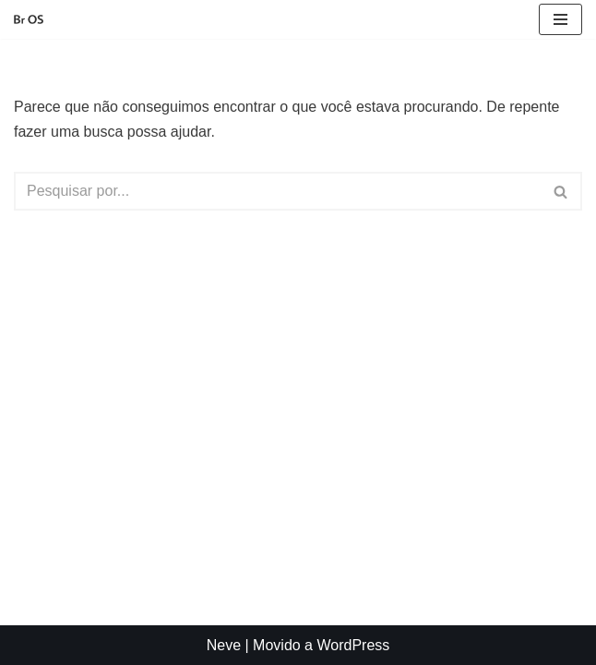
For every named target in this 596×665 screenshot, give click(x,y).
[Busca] (277, 191)
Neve (224, 645)
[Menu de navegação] (560, 19)
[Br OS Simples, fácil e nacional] (28, 20)
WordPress (352, 645)
